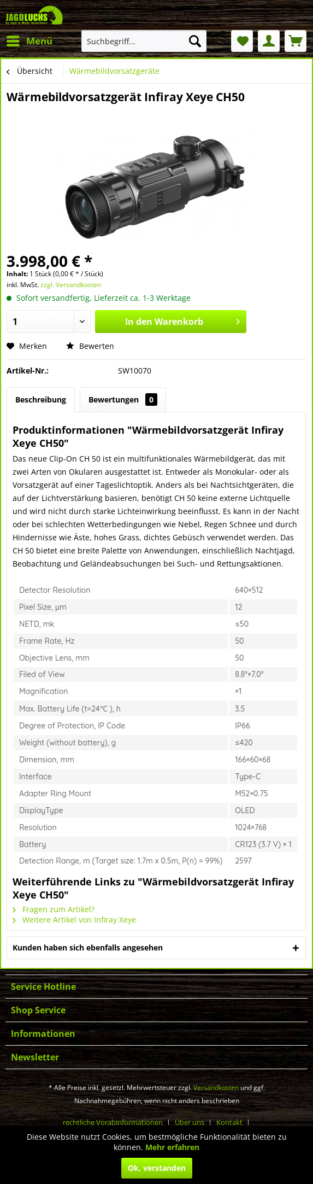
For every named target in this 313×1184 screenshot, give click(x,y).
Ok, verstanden (157, 1168)
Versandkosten (216, 1087)
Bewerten (90, 346)
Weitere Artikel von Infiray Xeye (74, 919)
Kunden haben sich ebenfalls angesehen (88, 947)
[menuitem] (29, 41)
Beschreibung (40, 399)
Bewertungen (122, 399)
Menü (29, 39)
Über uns (189, 1122)
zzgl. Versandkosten (70, 284)
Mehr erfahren (172, 1147)
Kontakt (229, 1122)
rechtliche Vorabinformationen (113, 1122)
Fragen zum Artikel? (54, 909)
